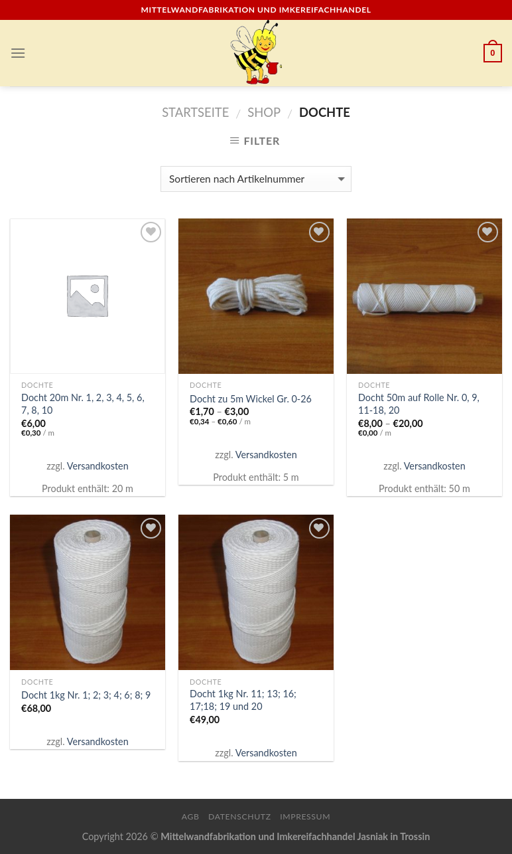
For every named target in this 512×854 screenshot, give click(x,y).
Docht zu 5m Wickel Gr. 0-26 (251, 398)
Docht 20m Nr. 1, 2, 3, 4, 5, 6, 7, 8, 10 (83, 404)
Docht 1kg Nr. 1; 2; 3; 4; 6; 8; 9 (86, 695)
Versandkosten (98, 465)
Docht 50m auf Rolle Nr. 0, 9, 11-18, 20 (419, 404)
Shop (264, 112)
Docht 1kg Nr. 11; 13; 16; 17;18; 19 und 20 (243, 700)
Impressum (305, 816)
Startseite (195, 112)
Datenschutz (239, 816)
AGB (191, 816)
